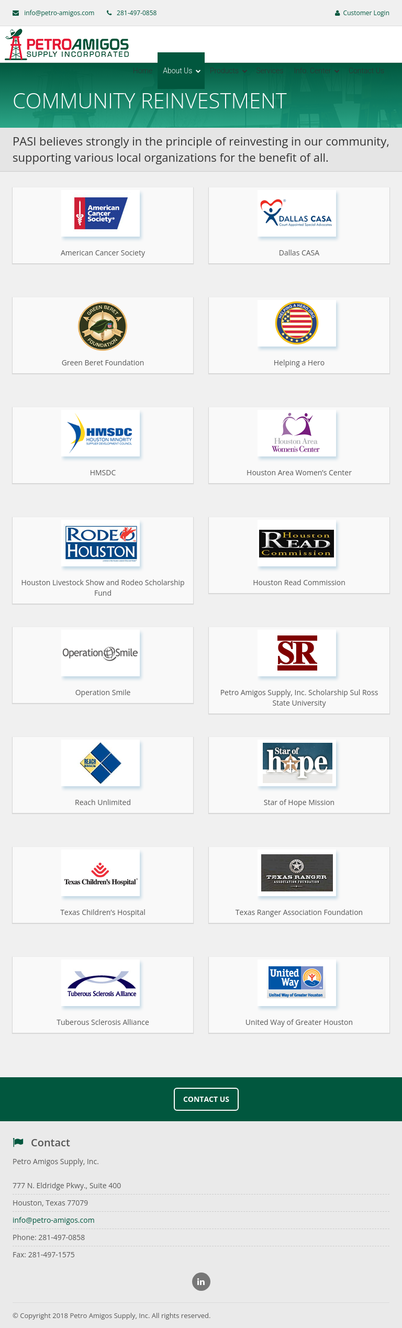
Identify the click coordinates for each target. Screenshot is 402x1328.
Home (142, 70)
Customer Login (362, 12)
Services (270, 70)
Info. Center (317, 70)
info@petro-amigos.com (59, 12)
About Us (182, 70)
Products (229, 70)
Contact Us (366, 70)
